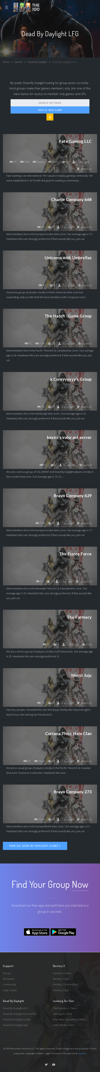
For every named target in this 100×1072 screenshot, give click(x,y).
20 (51, 343)
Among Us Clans (62, 1014)
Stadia (39, 162)
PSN (24, 162)
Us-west (85, 285)
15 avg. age (67, 465)
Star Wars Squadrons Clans (69, 1019)
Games (18, 62)
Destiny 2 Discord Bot (65, 984)
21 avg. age (65, 819)
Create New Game (50, 110)
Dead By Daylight (37, 62)
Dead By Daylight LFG (15, 1008)
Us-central (84, 581)
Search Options (50, 102)
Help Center (10, 990)
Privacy (7, 973)
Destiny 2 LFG (61, 979)
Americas (84, 169)
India (87, 644)
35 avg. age (64, 581)
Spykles (82, 1053)
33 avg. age (80, 162)
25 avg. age (66, 285)
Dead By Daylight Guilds (17, 1019)
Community (9, 984)
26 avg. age (66, 343)
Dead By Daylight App (15, 1025)
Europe (85, 465)
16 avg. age (65, 407)
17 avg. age (65, 523)
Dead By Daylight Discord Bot (20, 1014)
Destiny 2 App (61, 990)
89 (65, 162)
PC (13, 162)
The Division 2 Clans (65, 1008)
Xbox (53, 162)
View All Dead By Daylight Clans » (35, 845)
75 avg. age (65, 227)
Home (6, 62)
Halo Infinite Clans (63, 1025)
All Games (9, 979)
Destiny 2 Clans (62, 973)
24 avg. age (65, 703)
